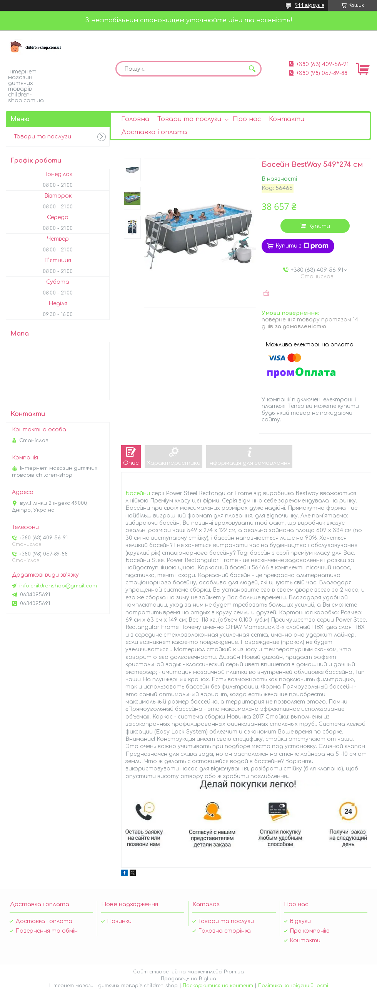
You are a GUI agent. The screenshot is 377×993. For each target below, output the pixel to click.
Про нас (247, 119)
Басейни (137, 493)
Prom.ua (234, 972)
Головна (135, 119)
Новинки (119, 921)
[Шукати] (252, 69)
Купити (319, 226)
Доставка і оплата (154, 132)
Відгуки (300, 921)
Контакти (286, 119)
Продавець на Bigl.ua (188, 978)
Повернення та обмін (46, 931)
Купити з (302, 246)
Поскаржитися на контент (218, 985)
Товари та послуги (189, 119)
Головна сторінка (224, 931)
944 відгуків (309, 5)
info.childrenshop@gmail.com (58, 586)
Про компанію (310, 931)
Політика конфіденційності (293, 985)
